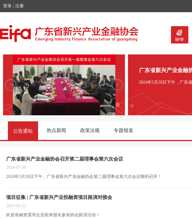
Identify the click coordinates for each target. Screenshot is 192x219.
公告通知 (23, 131)
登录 (7, 6)
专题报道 (123, 130)
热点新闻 (56, 130)
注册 (19, 6)
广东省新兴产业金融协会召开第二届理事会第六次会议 (64, 159)
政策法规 (90, 130)
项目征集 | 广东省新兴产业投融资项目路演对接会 (59, 197)
